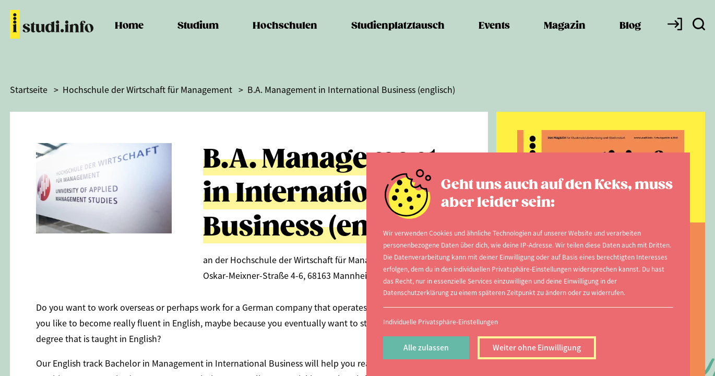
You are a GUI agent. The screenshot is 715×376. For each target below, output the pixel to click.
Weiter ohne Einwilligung (537, 347)
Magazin (565, 36)
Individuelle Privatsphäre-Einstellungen (440, 321)
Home (129, 36)
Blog (630, 36)
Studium (198, 36)
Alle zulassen (426, 347)
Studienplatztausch (398, 36)
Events (494, 36)
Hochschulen (285, 36)
